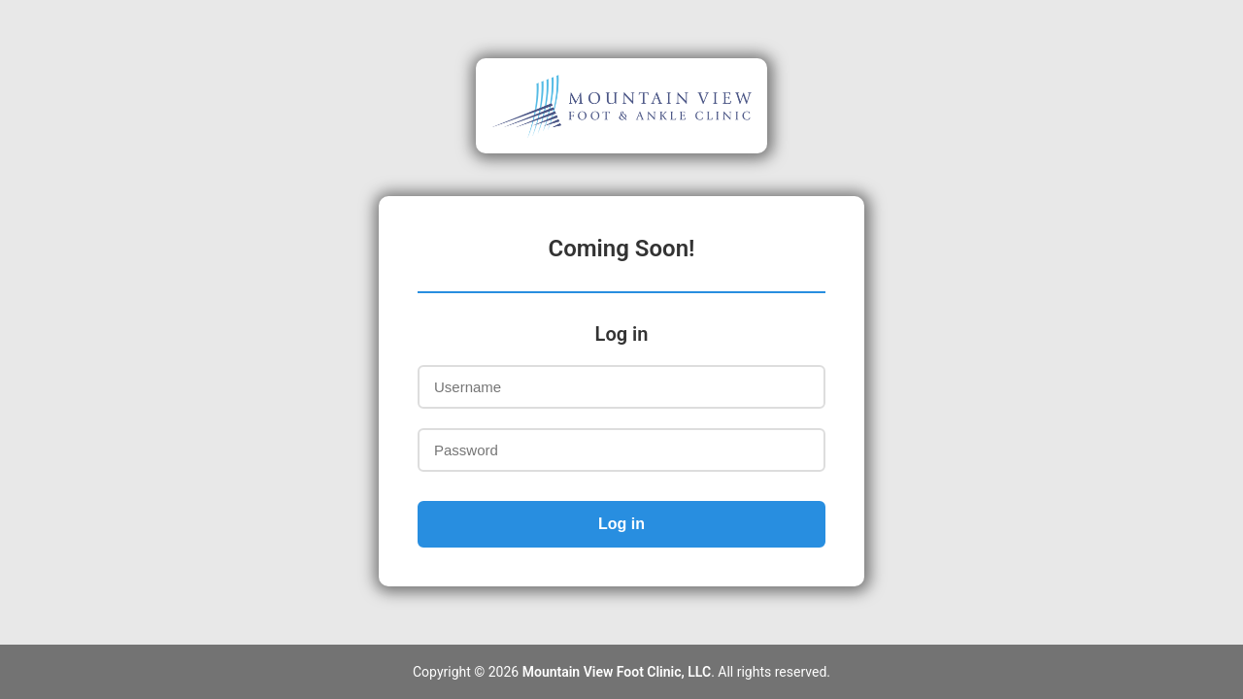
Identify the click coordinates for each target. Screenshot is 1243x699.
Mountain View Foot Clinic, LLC (616, 672)
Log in (621, 524)
